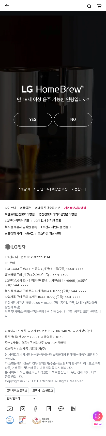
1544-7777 (20, 285)
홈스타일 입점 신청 (49, 233)
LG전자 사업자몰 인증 (54, 227)
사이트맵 (10, 208)
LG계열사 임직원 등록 (47, 221)
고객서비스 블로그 (42, 390)
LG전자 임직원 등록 (17, 221)
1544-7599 (59, 275)
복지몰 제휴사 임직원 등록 (21, 227)
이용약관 (25, 208)
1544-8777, (53, 291)
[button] (89, 6)
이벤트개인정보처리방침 (20, 214)
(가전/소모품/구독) (62, 269)
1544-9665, (67, 280)
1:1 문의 (10, 263)
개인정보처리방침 (75, 208)
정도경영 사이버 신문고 (19, 233)
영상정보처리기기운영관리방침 (58, 214)
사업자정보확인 (82, 331)
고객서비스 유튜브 (17, 390)
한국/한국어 (13, 398)
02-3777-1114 (39, 257)
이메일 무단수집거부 (47, 208)
